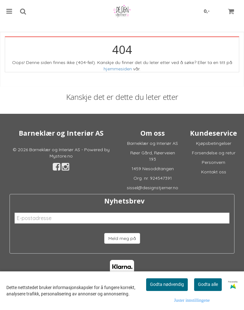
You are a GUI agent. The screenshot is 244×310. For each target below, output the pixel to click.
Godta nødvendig (167, 284)
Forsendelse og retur (213, 153)
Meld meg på (122, 238)
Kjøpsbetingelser (213, 143)
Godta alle (208, 284)
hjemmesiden (118, 69)
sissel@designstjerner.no (152, 188)
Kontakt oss (213, 172)
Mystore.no (61, 156)
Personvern (213, 162)
